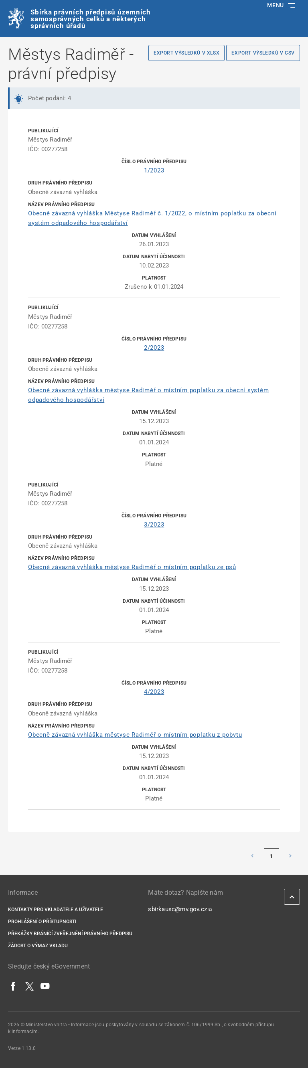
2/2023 (154, 347)
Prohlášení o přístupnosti (42, 921)
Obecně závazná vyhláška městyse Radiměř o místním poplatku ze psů (132, 567)
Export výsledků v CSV (263, 53)
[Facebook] (13, 986)
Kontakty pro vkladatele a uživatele (55, 909)
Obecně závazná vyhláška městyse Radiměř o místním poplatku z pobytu (135, 734)
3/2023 (154, 524)
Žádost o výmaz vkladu (38, 945)
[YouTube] (45, 986)
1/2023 (154, 170)
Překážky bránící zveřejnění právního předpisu (70, 933)
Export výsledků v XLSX (186, 53)
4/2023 (154, 691)
